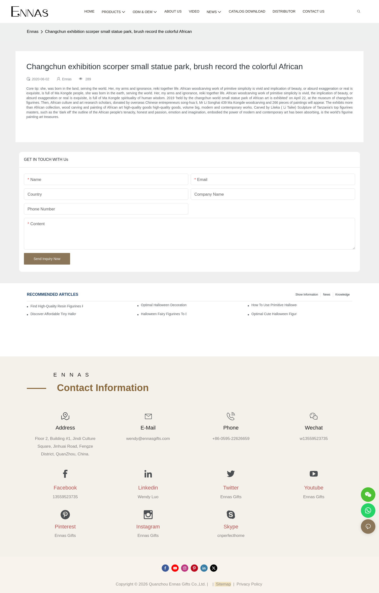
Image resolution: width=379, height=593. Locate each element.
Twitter (231, 488)
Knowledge (342, 294)
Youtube (313, 488)
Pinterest (65, 527)
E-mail (148, 428)
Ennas (32, 31)
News (326, 294)
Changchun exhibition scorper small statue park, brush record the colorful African (118, 31)
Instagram (148, 527)
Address (65, 428)
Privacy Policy (249, 584)
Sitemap (223, 584)
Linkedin (148, 488)
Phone (231, 428)
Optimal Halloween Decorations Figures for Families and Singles (163, 305)
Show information (306, 294)
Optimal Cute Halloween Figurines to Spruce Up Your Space (274, 314)
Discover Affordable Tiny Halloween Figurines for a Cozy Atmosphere (53, 314)
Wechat (314, 428)
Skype (231, 527)
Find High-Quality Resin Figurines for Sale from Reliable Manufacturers (56, 306)
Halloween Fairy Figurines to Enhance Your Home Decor (163, 314)
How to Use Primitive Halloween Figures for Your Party (274, 305)
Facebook (65, 488)
